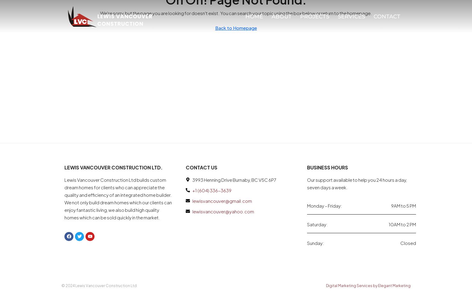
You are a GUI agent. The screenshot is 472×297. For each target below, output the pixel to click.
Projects (314, 16)
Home (254, 16)
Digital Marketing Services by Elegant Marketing (368, 285)
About (282, 16)
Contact (387, 16)
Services (351, 16)
